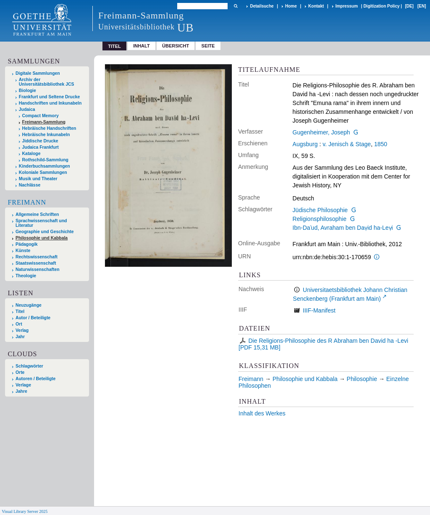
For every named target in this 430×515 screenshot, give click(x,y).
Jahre (21, 391)
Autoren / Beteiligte (35, 378)
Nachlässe (29, 185)
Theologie (26, 275)
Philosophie (362, 379)
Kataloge (31, 153)
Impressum (347, 6)
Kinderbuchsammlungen (44, 166)
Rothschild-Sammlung (45, 160)
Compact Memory (40, 115)
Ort (19, 324)
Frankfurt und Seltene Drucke (49, 97)
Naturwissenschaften (38, 269)
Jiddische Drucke (40, 141)
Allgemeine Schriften (37, 214)
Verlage (23, 385)
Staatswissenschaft (36, 263)
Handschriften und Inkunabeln (50, 103)
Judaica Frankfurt (40, 147)
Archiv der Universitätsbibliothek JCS (46, 82)
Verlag (22, 330)
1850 (380, 144)
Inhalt (141, 45)
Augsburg (305, 144)
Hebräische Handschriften (49, 128)
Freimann (27, 202)
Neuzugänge (29, 305)
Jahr (20, 336)
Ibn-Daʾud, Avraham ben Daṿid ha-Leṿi (343, 227)
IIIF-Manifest (319, 310)
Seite (208, 45)
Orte (20, 372)
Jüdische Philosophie (320, 210)
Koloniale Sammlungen (43, 172)
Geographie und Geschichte (45, 231)
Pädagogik (27, 244)
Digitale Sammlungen (38, 73)
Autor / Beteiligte (33, 317)
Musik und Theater (38, 178)
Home (291, 6)
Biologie (27, 90)
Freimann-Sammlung (44, 122)
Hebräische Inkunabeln (46, 134)
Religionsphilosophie (319, 218)
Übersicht (175, 45)
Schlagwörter (29, 366)
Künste (23, 250)
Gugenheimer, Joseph (321, 132)
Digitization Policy (381, 6)
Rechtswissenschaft (37, 257)
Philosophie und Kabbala (42, 238)
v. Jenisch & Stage (346, 144)
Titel (20, 311)
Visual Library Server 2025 (24, 511)
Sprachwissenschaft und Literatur (41, 223)
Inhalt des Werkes (262, 413)
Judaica (27, 109)
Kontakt (316, 6)
